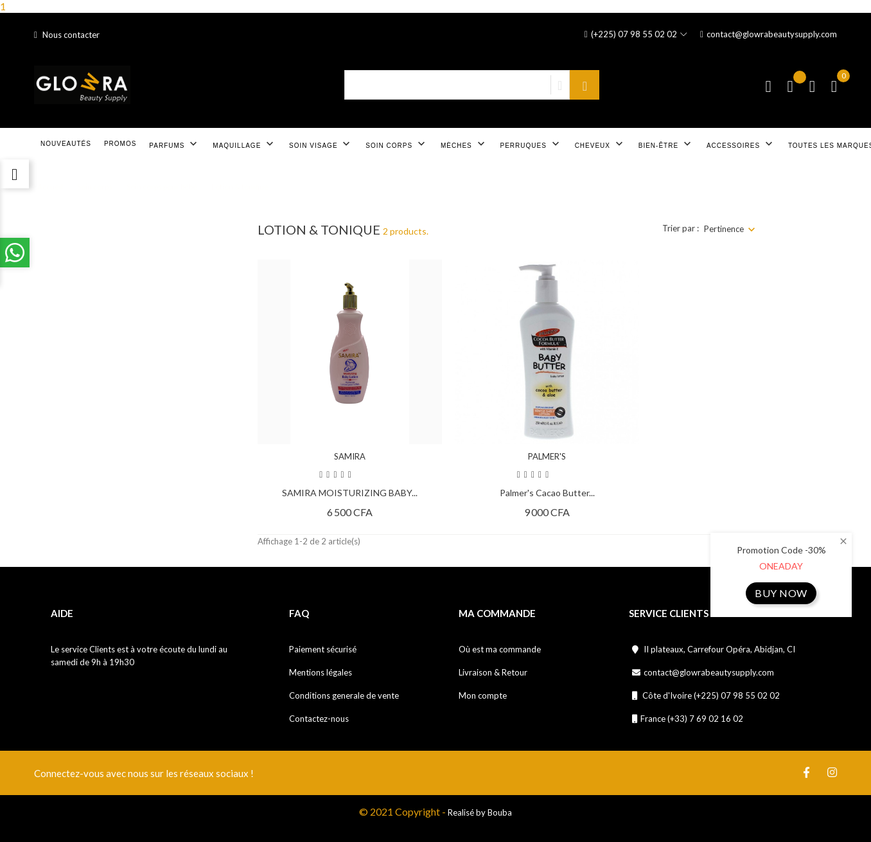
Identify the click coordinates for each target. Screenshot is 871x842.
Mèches (464, 144)
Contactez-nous (319, 718)
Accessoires (741, 144)
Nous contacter (67, 35)
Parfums (174, 144)
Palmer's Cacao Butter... (547, 492)
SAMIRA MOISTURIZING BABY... (350, 492)
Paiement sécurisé (322, 649)
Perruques (531, 144)
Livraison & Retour (493, 672)
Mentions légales (320, 672)
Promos (120, 143)
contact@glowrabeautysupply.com (768, 34)
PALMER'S (547, 456)
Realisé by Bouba (480, 812)
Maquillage (244, 144)
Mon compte (483, 695)
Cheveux (600, 144)
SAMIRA (349, 456)
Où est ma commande (500, 649)
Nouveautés (65, 143)
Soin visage (321, 144)
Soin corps (396, 144)
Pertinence (724, 229)
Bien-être (666, 144)
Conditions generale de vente (344, 695)
